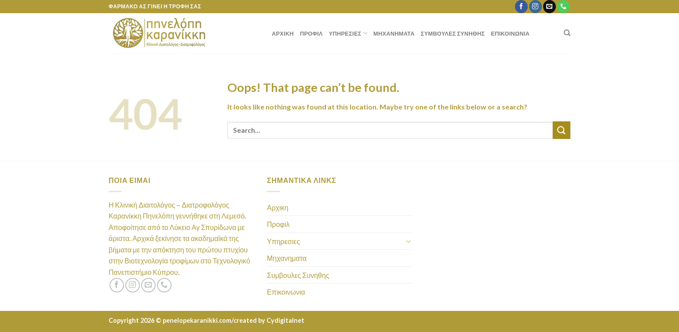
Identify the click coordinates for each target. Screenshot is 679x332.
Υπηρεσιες (348, 33)
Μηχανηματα (394, 33)
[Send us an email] (549, 6)
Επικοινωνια (510, 33)
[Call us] (563, 6)
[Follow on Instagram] (535, 6)
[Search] (567, 33)
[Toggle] (408, 241)
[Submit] (561, 130)
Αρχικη (283, 33)
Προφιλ (311, 33)
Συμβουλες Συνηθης (453, 33)
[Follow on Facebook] (521, 6)
